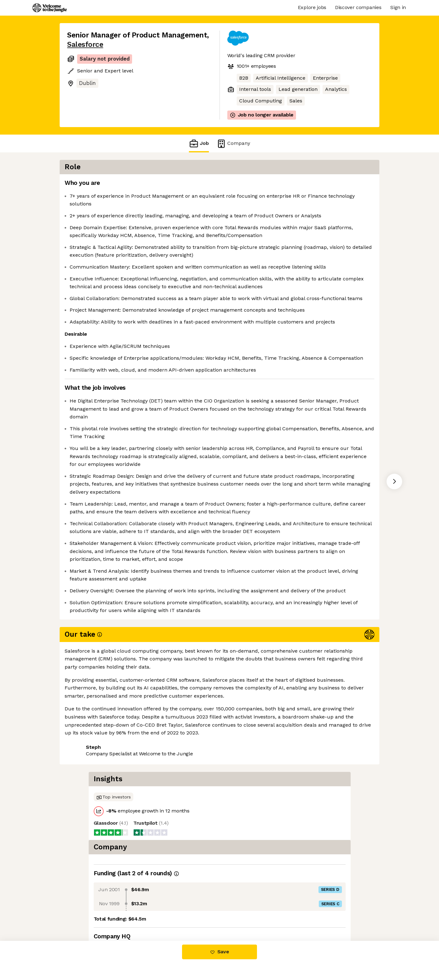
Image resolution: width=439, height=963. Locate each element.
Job (199, 143)
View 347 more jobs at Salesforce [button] (151, 915)
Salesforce (85, 44)
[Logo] (49, 7)
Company (233, 143)
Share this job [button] (84, 915)
